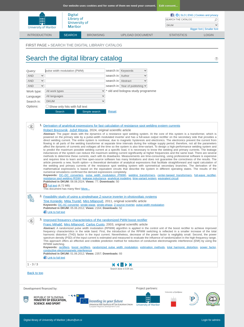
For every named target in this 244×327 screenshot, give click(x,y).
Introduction (39, 35)
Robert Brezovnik (55, 130)
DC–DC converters (71, 175)
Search (70, 35)
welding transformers (142, 175)
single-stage (88, 204)
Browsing (95, 35)
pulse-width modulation (150, 204)
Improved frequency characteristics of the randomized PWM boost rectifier (95, 220)
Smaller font (211, 29)
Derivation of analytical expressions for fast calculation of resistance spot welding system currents (111, 125)
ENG (190, 15)
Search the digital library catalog (86, 45)
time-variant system (144, 178)
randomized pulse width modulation (115, 247)
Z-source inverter (124, 204)
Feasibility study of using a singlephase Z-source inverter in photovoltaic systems (100, 196)
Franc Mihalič (52, 224)
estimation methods (152, 247)
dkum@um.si (74, 320)
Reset (112, 111)
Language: (33, 96)
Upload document (137, 35)
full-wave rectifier (205, 175)
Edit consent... (168, 5)
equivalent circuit (168, 178)
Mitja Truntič (72, 201)
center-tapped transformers (175, 175)
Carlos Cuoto (95, 224)
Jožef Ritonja (78, 130)
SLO (183, 15)
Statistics (178, 35)
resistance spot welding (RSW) (62, 178)
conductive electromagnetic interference (67, 250)
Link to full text (56, 212)
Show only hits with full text (68, 106)
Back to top (35, 273)
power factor (208, 247)
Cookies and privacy (206, 15)
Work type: (33, 91)
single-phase (104, 204)
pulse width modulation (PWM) (106, 175)
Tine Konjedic (52, 201)
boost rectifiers (81, 247)
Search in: (33, 101)
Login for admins (211, 320)
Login (209, 35)
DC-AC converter (68, 204)
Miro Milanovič (93, 201)
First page (36, 45)
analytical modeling (119, 178)
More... (85, 188)
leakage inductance (94, 178)
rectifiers (64, 247)
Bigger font (196, 29)
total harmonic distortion (182, 247)
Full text (52, 185)
